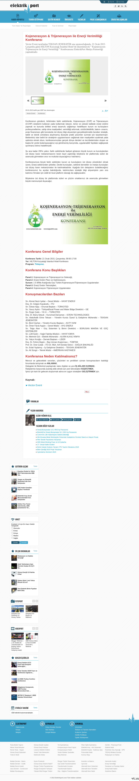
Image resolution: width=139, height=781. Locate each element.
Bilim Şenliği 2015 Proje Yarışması (49, 449)
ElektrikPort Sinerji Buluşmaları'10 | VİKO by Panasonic (57, 432)
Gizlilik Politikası (81, 735)
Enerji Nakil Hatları (111, 768)
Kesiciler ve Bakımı (87, 761)
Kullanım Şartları (81, 732)
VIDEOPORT (19, 628)
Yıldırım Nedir (14, 755)
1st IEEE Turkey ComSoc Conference (23, 681)
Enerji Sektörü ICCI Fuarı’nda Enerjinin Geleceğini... (21, 664)
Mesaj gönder (68, 419)
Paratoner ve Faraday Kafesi (114, 766)
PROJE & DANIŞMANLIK (98, 17)
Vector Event (31, 113)
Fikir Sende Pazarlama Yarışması (49, 440)
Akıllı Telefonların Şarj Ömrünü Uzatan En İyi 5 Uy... (22, 566)
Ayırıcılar (84, 764)
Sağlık (15, 538)
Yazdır (78, 419)
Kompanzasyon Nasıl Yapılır (67, 747)
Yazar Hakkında (43, 419)
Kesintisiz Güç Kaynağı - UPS (115, 750)
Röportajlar (72, 26)
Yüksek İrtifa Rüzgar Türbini (43, 771)
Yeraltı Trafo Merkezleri (41, 752)
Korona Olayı (85, 755)
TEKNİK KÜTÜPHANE (36, 17)
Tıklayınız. (39, 264)
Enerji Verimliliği (110, 764)
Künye (18, 730)
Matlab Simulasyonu (16, 771)
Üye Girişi (121, 1)
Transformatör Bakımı (65, 768)
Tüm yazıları (56, 419)
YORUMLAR (34, 401)
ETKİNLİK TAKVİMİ (21, 708)
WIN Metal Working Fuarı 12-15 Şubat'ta (51, 442)
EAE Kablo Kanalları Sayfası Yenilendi (21, 489)
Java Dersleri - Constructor (19, 768)
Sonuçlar (24, 542)
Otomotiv (16, 528)
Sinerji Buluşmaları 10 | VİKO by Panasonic (52, 430)
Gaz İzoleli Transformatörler (67, 764)
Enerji (15, 531)
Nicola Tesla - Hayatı (17, 750)
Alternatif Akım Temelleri (89, 768)
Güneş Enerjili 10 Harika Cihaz (23, 574)
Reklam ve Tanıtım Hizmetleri (85, 730)
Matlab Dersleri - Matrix (17, 761)
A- (103, 111)
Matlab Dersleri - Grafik (17, 764)
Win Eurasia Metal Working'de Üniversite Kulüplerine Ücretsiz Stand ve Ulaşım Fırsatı (67, 437)
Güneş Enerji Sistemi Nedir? (43, 764)
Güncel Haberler (41, 26)
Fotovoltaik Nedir (87, 752)
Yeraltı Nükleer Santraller (66, 752)
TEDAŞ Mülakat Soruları (113, 752)
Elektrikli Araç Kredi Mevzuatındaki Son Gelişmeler (21, 498)
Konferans (41, 113)
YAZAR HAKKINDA (36, 410)
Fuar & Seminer (58, 26)
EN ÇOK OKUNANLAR (22, 551)
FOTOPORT (19, 601)
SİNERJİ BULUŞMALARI (119, 17)
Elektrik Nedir (109, 747)
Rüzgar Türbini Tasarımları (66, 761)
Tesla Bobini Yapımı (16, 745)
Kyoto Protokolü (39, 761)
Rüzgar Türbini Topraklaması (43, 766)
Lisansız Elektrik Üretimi (42, 750)
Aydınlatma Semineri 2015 (46, 452)
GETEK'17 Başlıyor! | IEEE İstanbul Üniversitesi (23, 697)
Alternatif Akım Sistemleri (89, 766)
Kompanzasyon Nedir (65, 750)
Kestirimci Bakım (110, 771)
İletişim (18, 732)
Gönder (15, 542)
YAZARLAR (81, 17)
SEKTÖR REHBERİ (54, 17)
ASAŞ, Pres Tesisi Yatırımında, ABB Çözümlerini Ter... (20, 506)
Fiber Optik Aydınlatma (88, 745)
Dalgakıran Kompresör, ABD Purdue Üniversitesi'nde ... (22, 689)
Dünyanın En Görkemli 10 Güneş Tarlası (17, 614)
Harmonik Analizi (110, 761)
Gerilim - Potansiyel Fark (113, 745)
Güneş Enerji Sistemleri (18, 752)
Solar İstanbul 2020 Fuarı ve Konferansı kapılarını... (24, 673)
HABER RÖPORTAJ (17, 17)
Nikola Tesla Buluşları (17, 747)
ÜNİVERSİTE (69, 17)
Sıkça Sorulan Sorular (53, 727)
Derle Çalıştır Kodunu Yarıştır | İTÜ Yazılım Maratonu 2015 (58, 447)
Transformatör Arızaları (65, 766)
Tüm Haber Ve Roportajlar (21, 26)
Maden (15, 536)
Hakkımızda (20, 727)
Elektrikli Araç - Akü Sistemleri (91, 747)
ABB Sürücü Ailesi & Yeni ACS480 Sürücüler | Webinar (32, 642)
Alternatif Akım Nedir (88, 771)
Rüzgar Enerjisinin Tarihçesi (43, 768)
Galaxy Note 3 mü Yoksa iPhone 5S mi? (23, 582)
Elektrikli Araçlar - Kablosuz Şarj (91, 750)
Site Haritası (49, 730)
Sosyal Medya (50, 732)
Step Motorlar (62, 755)
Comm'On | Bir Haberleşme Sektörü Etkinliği (53, 435)
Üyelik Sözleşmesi (81, 737)
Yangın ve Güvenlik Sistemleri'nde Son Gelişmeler (21, 481)
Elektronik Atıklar (39, 755)
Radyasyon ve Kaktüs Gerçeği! (22, 558)
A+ (106, 110)
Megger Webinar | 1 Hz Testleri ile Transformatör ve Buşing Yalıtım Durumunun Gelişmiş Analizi (17, 644)
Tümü (35, 466)
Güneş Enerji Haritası (41, 747)
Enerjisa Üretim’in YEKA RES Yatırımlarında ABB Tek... (23, 473)
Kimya (15, 533)
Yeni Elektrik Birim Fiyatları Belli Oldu (24, 590)
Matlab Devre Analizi (17, 766)
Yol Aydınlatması (63, 745)
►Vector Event (33, 385)
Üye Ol (112, 1)
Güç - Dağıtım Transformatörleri (68, 771)
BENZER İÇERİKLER (22, 658)
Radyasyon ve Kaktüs (112, 755)
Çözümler (78, 727)
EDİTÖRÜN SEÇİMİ (21, 466)
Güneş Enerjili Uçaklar (41, 745)
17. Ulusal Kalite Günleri (45, 445)
